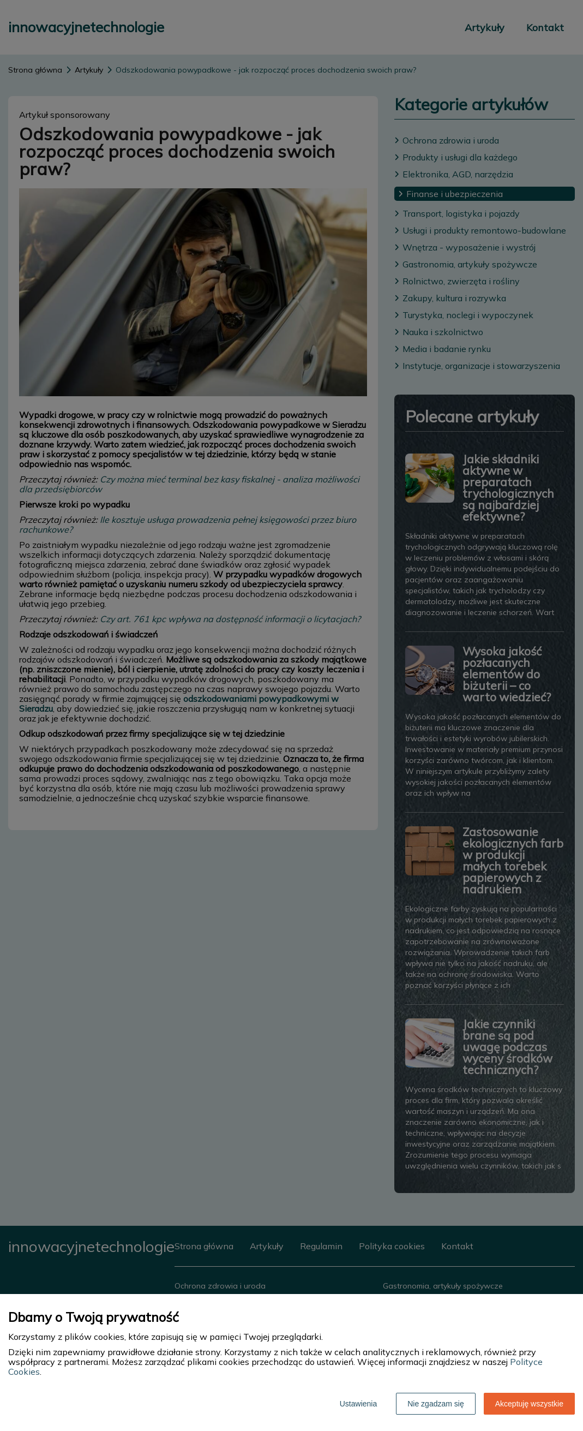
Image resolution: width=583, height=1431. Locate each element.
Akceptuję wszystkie (529, 1403)
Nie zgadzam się (435, 1403)
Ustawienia (358, 1403)
